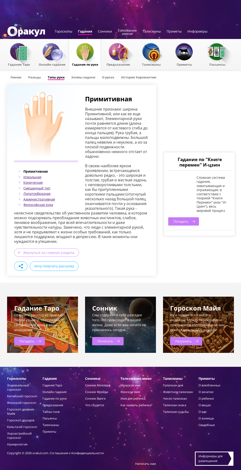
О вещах (204, 405)
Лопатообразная (37, 193)
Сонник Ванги (95, 398)
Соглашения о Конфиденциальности (77, 453)
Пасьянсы (217, 64)
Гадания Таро (52, 385)
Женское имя (130, 392)
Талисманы (151, 32)
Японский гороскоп (21, 403)
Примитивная (35, 171)
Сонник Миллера (97, 385)
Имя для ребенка (133, 398)
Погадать (180, 221)
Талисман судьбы (176, 412)
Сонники (105, 32)
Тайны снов (51, 412)
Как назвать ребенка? (136, 405)
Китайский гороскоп (22, 396)
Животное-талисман (178, 392)
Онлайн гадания (52, 64)
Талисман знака (174, 405)
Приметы (174, 32)
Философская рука (38, 204)
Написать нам (145, 463)
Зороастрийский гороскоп (19, 435)
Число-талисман (175, 398)
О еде (202, 412)
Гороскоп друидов (20, 420)
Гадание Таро (19, 64)
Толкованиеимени (127, 32)
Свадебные (206, 425)
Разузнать (183, 341)
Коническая (33, 182)
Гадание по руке (85, 64)
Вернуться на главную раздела (48, 252)
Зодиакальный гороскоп (18, 387)
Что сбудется (94, 405)
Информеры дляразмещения (210, 458)
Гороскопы (63, 32)
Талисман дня (173, 385)
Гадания (85, 32)
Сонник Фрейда (96, 392)
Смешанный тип (36, 188)
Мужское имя (130, 385)
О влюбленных (209, 385)
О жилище (206, 418)
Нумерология (17, 444)
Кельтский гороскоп (22, 427)
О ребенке (206, 398)
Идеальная (32, 177)
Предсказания (118, 64)
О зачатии (205, 392)
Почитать (105, 341)
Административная (39, 199)
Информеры (197, 32)
